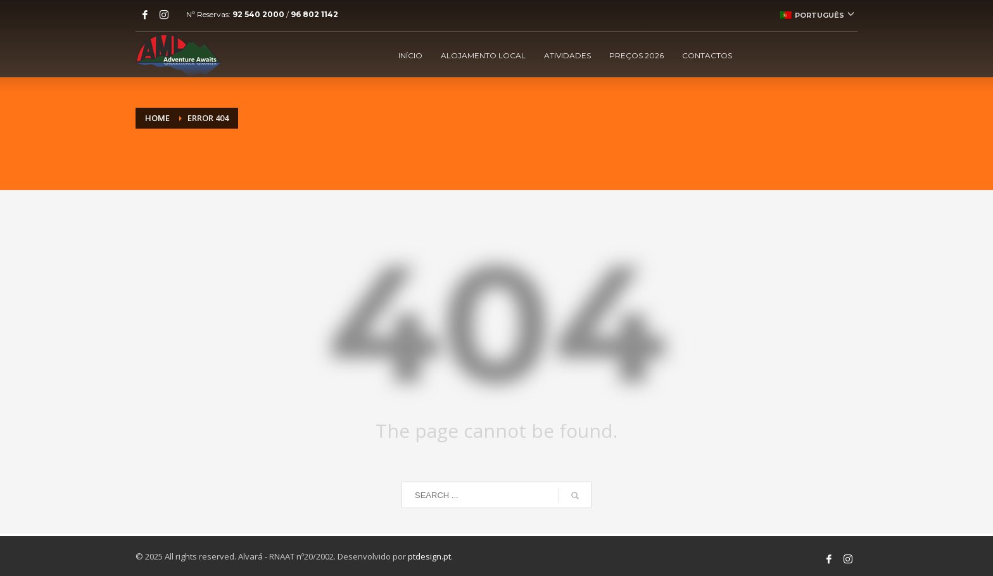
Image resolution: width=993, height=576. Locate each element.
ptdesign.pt (429, 556)
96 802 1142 (314, 14)
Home (157, 118)
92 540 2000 (258, 14)
